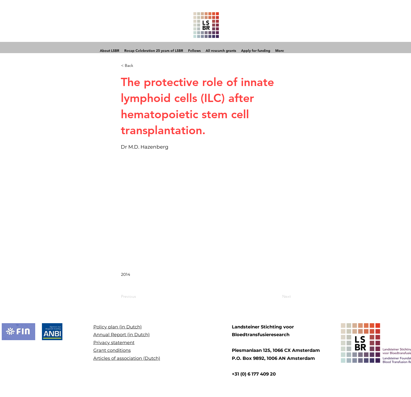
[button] (137, 66)
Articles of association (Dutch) (126, 358)
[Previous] (137, 297)
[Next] (278, 297)
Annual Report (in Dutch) (121, 334)
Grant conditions (112, 350)
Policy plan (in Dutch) (117, 327)
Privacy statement (114, 342)
